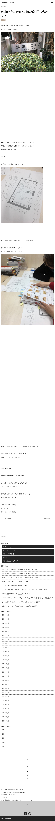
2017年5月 (5, 704)
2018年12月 (6, 643)
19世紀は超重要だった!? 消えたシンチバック (16, 594)
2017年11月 (6, 684)
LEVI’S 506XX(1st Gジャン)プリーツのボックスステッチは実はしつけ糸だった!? (27, 598)
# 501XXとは (7, 547)
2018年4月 (5, 664)
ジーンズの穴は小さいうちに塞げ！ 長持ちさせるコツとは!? (21, 577)
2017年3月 (5, 713)
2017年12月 (6, 680)
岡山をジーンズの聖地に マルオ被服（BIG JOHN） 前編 (19, 573)
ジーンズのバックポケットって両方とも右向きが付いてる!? (21, 602)
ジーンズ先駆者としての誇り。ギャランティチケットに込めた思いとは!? (25, 589)
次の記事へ (7, 518)
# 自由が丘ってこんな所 (10, 561)
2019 (3, 738)
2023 (3, 730)
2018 (3, 742)
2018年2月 (5, 672)
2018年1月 (5, 676)
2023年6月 (5, 619)
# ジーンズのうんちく (10, 550)
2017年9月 (5, 688)
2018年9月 (5, 651)
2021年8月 (5, 623)
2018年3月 (5, 668)
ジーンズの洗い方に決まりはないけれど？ (15, 585)
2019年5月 (5, 639)
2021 (3, 734)
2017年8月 (5, 692)
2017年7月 (5, 696)
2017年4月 (5, 709)
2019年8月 (5, 635)
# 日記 (3, 20)
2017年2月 (5, 717)
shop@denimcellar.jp (20, 792)
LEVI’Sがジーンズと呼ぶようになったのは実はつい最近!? (20, 606)
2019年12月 (6, 627)
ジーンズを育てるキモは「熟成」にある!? (15, 581)
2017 (3, 746)
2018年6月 (5, 656)
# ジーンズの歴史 (8, 554)
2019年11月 (6, 631)
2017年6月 (5, 700)
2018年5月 (5, 660)
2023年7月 (5, 615)
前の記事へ (47, 518)
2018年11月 (6, 647)
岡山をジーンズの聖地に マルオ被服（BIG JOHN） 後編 (19, 569)
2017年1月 (5, 721)
